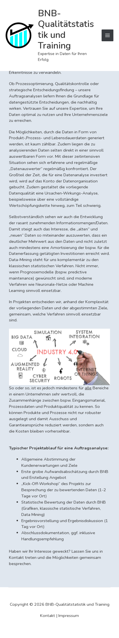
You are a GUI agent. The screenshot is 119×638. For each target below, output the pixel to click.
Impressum (68, 615)
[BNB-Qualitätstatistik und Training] (20, 35)
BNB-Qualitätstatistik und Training (66, 29)
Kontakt (47, 615)
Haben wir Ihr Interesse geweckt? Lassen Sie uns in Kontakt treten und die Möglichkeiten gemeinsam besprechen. (56, 557)
